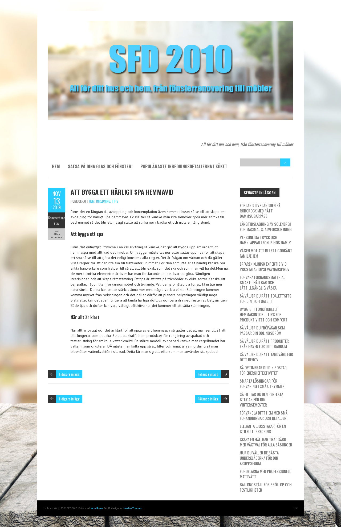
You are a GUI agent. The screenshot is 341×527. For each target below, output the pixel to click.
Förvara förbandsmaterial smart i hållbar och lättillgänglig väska (262, 282)
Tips (115, 201)
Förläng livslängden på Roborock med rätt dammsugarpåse (260, 210)
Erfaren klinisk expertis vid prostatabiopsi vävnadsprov (265, 266)
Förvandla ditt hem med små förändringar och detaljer (263, 415)
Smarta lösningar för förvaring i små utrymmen (262, 383)
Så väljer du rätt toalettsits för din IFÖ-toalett (265, 298)
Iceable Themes (132, 508)
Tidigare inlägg (69, 374)
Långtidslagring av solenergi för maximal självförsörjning (266, 226)
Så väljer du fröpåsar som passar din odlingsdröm (262, 330)
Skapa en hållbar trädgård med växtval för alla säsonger (266, 441)
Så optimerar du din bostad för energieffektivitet (263, 370)
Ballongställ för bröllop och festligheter (266, 487)
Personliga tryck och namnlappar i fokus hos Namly (265, 239)
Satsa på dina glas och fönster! (100, 166)
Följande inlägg (208, 374)
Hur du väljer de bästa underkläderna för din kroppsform (259, 458)
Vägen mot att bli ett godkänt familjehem (266, 253)
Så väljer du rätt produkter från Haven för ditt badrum (264, 343)
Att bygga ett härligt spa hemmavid (122, 191)
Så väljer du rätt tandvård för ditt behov (266, 356)
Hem (56, 166)
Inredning (103, 201)
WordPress (97, 508)
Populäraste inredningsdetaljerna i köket (183, 166)
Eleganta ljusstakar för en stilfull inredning (263, 428)
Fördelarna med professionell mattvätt (265, 473)
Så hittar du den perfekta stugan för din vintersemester (261, 399)
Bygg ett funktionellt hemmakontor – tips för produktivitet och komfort (263, 314)
